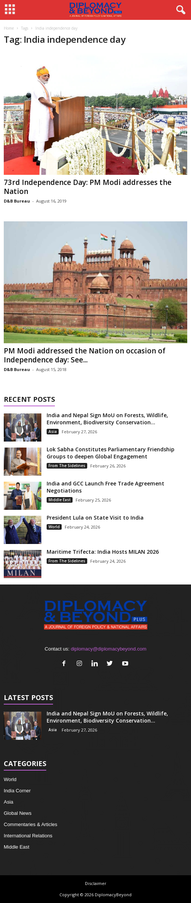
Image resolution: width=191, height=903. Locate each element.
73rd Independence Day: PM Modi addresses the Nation (87, 186)
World (54, 526)
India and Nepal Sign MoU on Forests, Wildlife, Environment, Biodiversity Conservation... (107, 419)
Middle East (60, 499)
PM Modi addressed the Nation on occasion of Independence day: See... (84, 355)
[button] (179, 10)
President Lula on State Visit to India (95, 517)
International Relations (28, 835)
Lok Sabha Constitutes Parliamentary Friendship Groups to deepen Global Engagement (110, 453)
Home (9, 28)
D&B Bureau (17, 201)
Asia (53, 431)
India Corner (17, 790)
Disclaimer (95, 883)
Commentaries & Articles (30, 824)
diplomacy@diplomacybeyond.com (108, 649)
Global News (18, 813)
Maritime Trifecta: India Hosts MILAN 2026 (103, 551)
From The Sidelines (67, 465)
